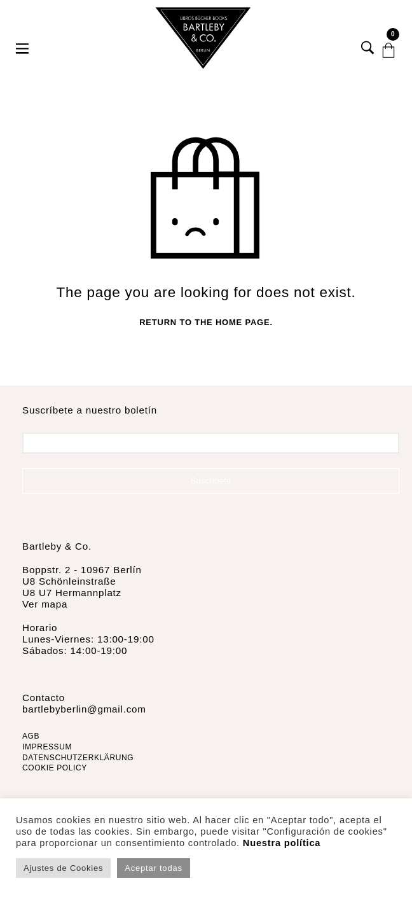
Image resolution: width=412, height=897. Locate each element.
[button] (23, 38)
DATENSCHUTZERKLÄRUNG (78, 757)
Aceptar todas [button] (153, 868)
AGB (30, 736)
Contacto (43, 697)
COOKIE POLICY (54, 767)
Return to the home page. (206, 322)
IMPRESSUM (47, 746)
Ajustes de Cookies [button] (63, 868)
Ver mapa (44, 604)
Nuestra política (281, 843)
